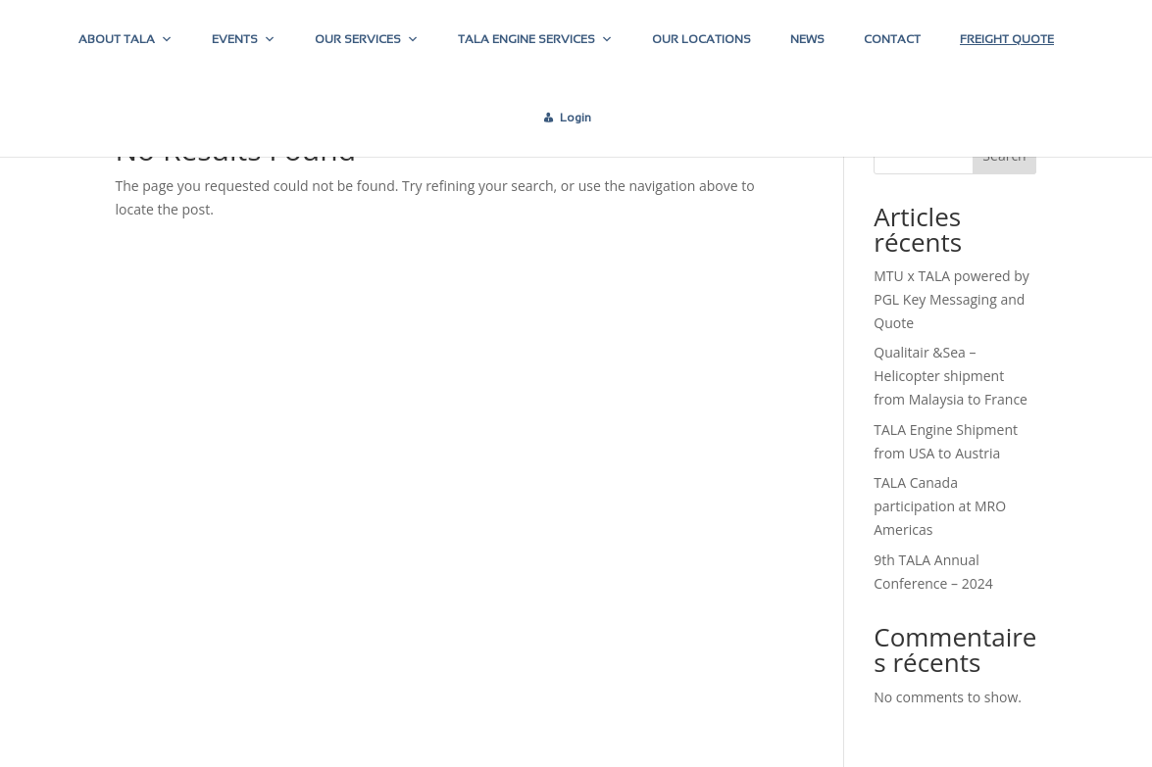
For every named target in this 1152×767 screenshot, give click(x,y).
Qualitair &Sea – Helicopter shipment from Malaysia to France (950, 375)
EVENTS (243, 39)
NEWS (807, 39)
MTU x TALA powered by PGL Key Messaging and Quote (951, 299)
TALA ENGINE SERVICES (535, 39)
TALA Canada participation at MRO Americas (940, 506)
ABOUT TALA (125, 39)
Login (575, 117)
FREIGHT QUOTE (1007, 39)
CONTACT (892, 39)
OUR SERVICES (367, 39)
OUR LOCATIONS (701, 39)
